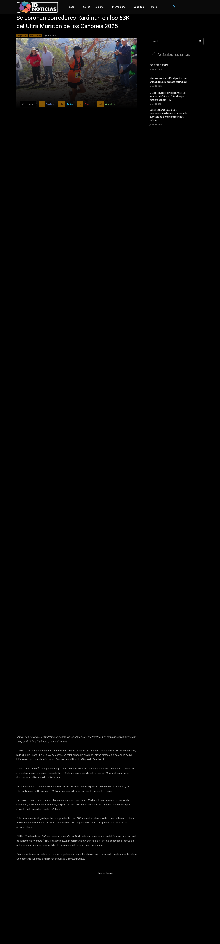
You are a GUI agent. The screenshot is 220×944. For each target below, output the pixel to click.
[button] (174, 7)
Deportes (22, 35)
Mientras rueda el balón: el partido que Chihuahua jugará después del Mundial (168, 80)
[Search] (200, 41)
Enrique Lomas (105, 811)
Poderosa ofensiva (159, 65)
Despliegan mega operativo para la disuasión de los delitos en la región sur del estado (57, 892)
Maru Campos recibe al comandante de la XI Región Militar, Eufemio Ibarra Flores (164, 892)
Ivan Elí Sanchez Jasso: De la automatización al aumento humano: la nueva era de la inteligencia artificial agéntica (168, 114)
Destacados (35, 35)
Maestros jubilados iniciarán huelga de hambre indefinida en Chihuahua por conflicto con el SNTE (168, 96)
